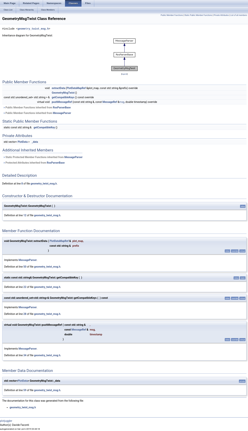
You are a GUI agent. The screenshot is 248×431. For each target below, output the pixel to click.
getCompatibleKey (44, 127)
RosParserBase (62, 107)
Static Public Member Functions (198, 15)
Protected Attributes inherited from (34, 162)
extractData (58, 88)
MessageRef (110, 101)
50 (24, 266)
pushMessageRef (62, 101)
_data (35, 141)
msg (121, 101)
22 (24, 286)
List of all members (238, 15)
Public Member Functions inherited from (37, 107)
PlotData (23, 141)
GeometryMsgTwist (63, 92)
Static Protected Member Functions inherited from (43, 157)
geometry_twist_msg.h (33, 28)
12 (24, 215)
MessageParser (62, 113)
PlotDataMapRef (76, 88)
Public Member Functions (172, 15)
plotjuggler (6, 420)
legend (124, 74)
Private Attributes (221, 15)
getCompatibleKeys (63, 97)
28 (24, 313)
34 (24, 355)
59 (24, 390)
